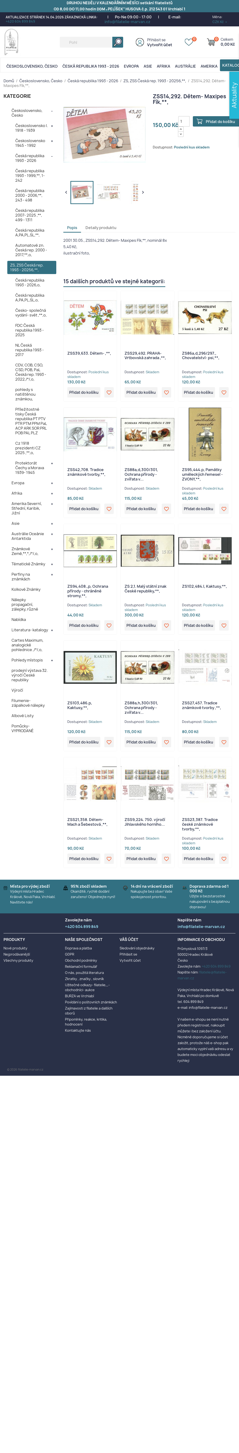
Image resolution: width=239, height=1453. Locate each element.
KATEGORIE (17, 96)
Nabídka (19, 619)
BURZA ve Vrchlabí (79, 996)
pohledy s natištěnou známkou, (25, 394)
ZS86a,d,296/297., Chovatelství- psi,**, (200, 356)
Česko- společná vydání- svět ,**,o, (31, 313)
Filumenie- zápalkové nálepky (28, 703)
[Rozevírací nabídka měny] (220, 21)
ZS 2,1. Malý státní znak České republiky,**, (145, 589)
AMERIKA (209, 66)
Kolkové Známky (26, 589)
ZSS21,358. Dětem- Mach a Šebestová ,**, (87, 822)
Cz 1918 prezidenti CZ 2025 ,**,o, (28, 448)
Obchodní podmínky (81, 960)
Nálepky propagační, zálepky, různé (25, 604)
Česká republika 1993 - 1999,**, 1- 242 (30, 175)
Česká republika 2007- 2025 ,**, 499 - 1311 (29, 215)
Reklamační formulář (81, 966)
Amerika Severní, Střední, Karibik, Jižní (27, 508)
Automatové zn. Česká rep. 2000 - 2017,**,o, (31, 250)
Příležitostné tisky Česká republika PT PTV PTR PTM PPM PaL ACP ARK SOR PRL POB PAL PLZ (31, 421)
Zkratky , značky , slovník (84, 979)
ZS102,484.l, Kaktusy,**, (204, 586)
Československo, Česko (32, 66)
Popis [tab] (72, 227)
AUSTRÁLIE (185, 66)
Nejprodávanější (17, 954)
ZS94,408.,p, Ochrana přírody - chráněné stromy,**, (87, 591)
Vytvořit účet (159, 44)
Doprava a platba (78, 948)
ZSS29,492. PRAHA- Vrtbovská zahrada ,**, (145, 356)
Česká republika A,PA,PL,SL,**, (29, 233)
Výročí (17, 690)
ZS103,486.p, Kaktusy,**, (79, 705)
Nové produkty (15, 948)
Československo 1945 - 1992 (30, 143)
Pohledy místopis (27, 660)
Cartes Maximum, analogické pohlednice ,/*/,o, (27, 645)
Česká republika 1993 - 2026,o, (29, 282)
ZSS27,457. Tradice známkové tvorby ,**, (201, 705)
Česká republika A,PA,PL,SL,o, (29, 298)
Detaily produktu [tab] (100, 227)
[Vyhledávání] (91, 42)
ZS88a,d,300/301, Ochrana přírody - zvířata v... (141, 474)
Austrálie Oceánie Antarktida (28, 536)
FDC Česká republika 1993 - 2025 (29, 330)
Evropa (131, 66)
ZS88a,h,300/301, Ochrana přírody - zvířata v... (141, 707)
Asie (148, 66)
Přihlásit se (156, 39)
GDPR (69, 954)
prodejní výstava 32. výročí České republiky (30, 675)
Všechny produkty (18, 960)
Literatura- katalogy (30, 629)
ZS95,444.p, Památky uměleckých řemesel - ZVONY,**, (202, 474)
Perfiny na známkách (21, 577)
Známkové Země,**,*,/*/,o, (25, 551)
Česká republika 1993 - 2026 (90, 66)
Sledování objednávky (137, 948)
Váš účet (129, 939)
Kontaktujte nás (78, 1030)
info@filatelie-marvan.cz (127, 21)
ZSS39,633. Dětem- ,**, (89, 353)
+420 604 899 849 (20, 21)
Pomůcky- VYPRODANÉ (23, 728)
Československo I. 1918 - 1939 (31, 128)
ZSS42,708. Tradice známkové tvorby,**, (86, 472)
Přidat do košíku (83, 392)
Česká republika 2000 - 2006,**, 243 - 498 (29, 195)
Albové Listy (23, 715)
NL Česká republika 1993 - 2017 (29, 350)
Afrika (163, 66)
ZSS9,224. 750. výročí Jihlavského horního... (145, 822)
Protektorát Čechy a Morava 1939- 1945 (29, 467)
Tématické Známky (28, 563)
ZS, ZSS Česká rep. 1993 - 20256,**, (27, 267)
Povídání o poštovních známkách (91, 1002)
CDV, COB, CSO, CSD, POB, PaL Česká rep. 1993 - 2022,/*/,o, (30, 372)
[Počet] (184, 121)
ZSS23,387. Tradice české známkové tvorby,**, (200, 824)
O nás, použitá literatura (84, 972)
